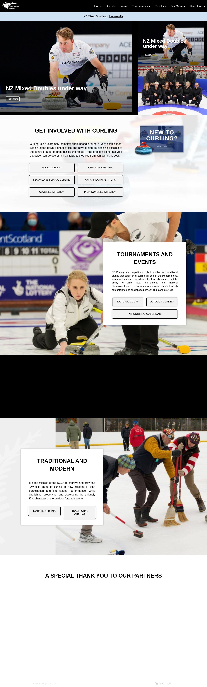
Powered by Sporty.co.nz (44, 683)
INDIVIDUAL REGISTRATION (100, 192)
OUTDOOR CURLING (100, 167)
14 (183, 111)
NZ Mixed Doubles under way (46, 88)
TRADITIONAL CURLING (80, 513)
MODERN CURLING (44, 511)
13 (180, 111)
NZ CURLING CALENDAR (145, 313)
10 (172, 111)
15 (186, 111)
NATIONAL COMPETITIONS (100, 179)
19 (198, 111)
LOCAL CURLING (52, 167)
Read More (12, 99)
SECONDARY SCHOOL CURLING (52, 179)
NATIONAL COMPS (128, 301)
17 (192, 111)
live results (116, 16)
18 (195, 111)
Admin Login (163, 683)
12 (177, 111)
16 (189, 111)
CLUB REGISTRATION (51, 192)
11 (174, 111)
